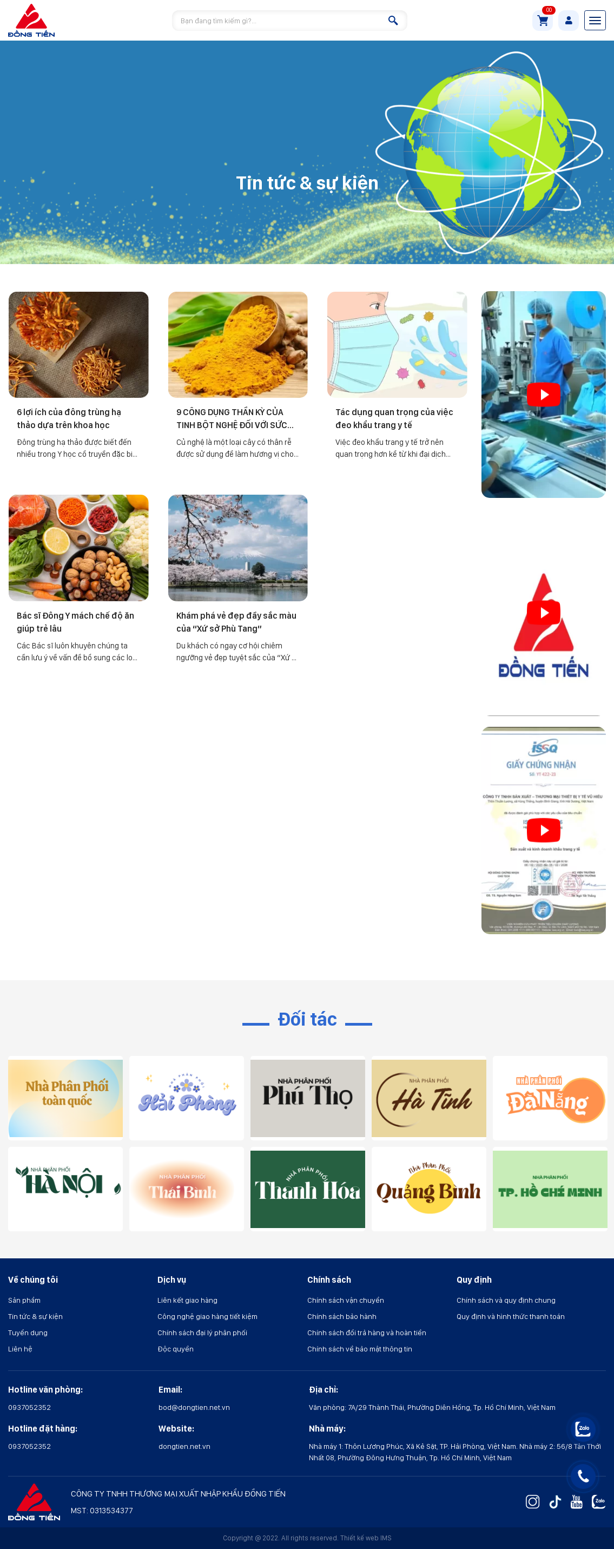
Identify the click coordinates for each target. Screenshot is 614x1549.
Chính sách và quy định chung (506, 1300)
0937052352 (29, 1407)
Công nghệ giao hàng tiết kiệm (207, 1316)
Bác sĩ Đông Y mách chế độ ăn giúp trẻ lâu (75, 622)
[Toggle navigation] (595, 20)
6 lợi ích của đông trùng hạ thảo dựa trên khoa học (69, 418)
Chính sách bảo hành (342, 1316)
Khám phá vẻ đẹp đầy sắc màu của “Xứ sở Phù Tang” (236, 622)
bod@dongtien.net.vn (194, 1407)
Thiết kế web (359, 1538)
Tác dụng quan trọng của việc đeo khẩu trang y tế (394, 418)
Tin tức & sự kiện (35, 1316)
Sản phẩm (24, 1300)
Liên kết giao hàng (187, 1300)
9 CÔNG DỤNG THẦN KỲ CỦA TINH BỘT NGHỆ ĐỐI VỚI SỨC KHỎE (231, 419)
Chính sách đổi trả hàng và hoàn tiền (366, 1332)
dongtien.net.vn (184, 1446)
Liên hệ (20, 1348)
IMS (386, 1538)
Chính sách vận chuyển (345, 1300)
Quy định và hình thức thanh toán (511, 1316)
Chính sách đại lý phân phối (202, 1332)
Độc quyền (175, 1348)
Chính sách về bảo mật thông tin (359, 1348)
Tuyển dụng (28, 1332)
